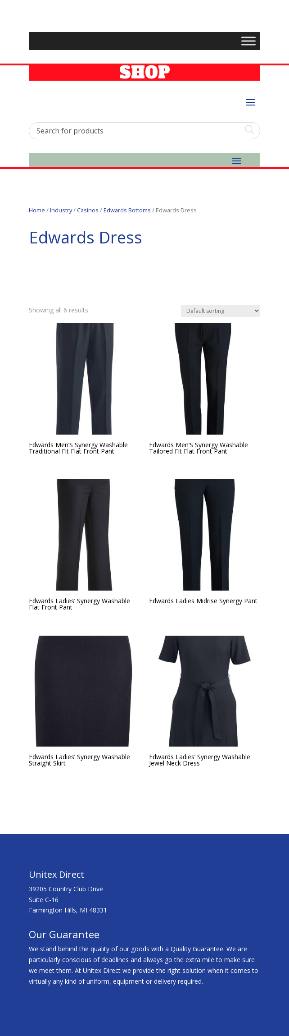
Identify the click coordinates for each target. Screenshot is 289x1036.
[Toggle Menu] (248, 41)
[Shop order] (220, 311)
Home (37, 210)
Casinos (88, 210)
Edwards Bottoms (127, 210)
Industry (61, 210)
